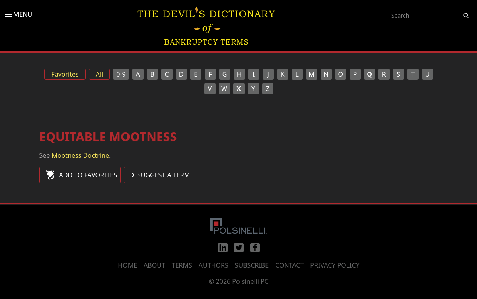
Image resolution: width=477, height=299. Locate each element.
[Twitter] (239, 247)
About (154, 265)
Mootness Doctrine (80, 155)
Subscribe (252, 265)
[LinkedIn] (223, 247)
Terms (182, 265)
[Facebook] (255, 247)
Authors (213, 265)
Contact (289, 265)
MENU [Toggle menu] (18, 14)
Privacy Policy (334, 265)
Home (127, 265)
